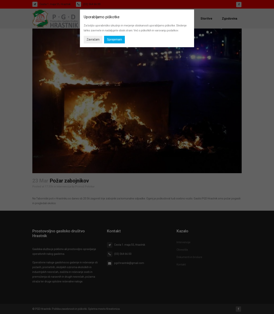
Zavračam (93, 39)
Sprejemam (114, 39)
